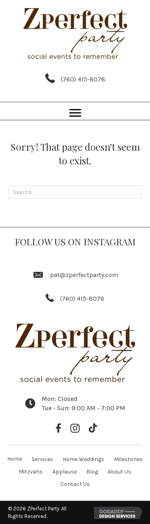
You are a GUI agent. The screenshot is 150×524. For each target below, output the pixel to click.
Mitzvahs (31, 471)
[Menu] (75, 113)
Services (42, 459)
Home (14, 458)
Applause (64, 471)
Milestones (128, 459)
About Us (119, 471)
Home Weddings (83, 459)
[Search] (75, 192)
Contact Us (75, 484)
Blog (92, 471)
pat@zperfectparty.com (84, 275)
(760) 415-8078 (83, 79)
